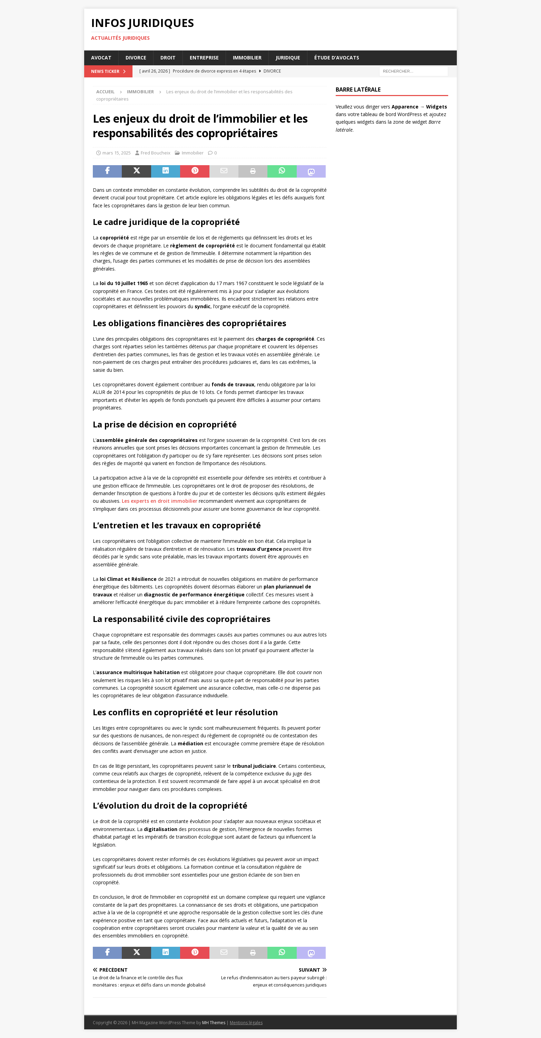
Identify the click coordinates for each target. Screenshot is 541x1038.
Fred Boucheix (155, 153)
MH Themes (213, 1023)
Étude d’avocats (336, 57)
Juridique (288, 57)
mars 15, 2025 (116, 153)
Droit (168, 57)
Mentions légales (246, 1023)
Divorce (136, 57)
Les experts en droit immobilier (159, 501)
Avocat (101, 57)
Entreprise (204, 57)
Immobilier (247, 57)
